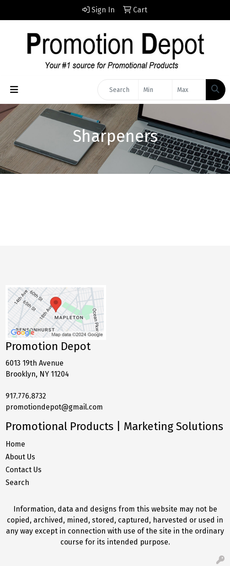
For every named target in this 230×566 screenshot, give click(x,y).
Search (17, 482)
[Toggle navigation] (14, 89)
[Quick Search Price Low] (155, 89)
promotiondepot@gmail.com (54, 407)
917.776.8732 (25, 396)
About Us (20, 457)
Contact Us (23, 469)
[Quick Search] (118, 89)
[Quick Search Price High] (189, 89)
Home (15, 444)
